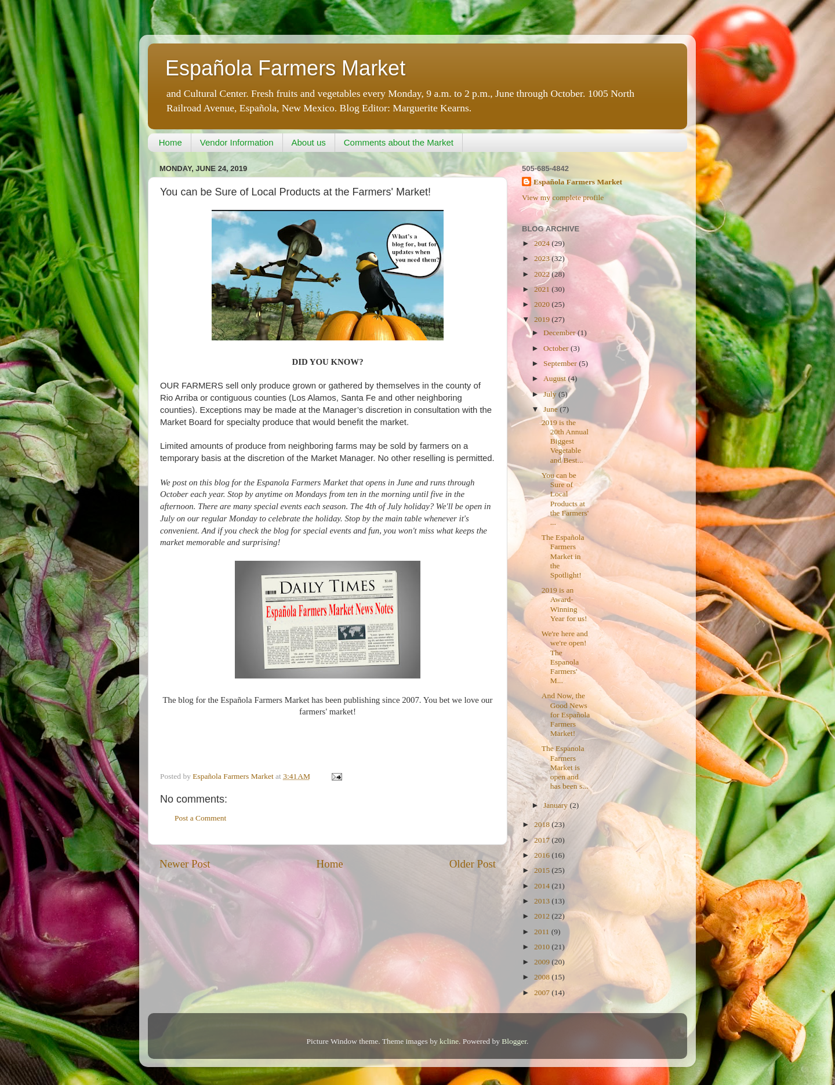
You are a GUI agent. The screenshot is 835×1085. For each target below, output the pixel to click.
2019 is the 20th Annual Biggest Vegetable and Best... (565, 441)
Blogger (514, 1041)
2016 (542, 855)
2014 (542, 885)
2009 (542, 961)
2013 (542, 901)
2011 (542, 931)
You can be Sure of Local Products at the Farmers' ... (565, 499)
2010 (542, 946)
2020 (542, 304)
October (557, 348)
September (561, 363)
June (551, 409)
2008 (542, 976)
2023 (542, 258)
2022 (542, 274)
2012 (542, 916)
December (560, 332)
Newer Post (184, 864)
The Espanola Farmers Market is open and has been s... (565, 767)
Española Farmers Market (285, 68)
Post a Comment (200, 818)
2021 (542, 289)
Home (170, 142)
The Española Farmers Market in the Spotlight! (563, 556)
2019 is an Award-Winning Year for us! (564, 604)
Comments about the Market (398, 142)
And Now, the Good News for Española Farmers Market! (566, 714)
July (550, 394)
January (556, 805)
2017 (542, 840)
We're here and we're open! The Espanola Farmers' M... (565, 657)
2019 (542, 319)
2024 (542, 243)
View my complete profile (563, 197)
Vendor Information (237, 142)
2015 (542, 870)
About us (309, 142)
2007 (542, 992)
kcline (449, 1041)
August (555, 378)
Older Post (472, 864)
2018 (542, 824)
